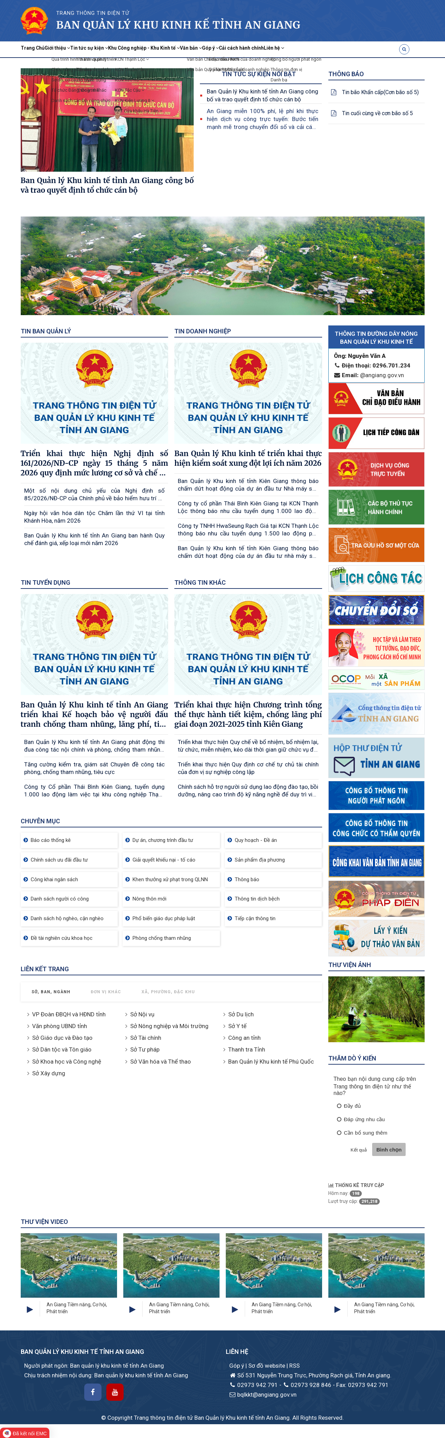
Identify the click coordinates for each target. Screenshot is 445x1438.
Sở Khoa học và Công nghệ (66, 1061)
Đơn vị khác (106, 991)
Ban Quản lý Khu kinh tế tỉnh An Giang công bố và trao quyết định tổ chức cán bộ (262, 95)
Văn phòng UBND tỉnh (59, 1026)
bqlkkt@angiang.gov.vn (263, 1394)
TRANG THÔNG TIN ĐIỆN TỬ (92, 13)
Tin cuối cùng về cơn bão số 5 (377, 113)
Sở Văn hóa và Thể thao (160, 1061)
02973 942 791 (253, 1384)
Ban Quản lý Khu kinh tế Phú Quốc (271, 1061)
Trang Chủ (39, 49)
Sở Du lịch (241, 1014)
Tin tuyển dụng (45, 582)
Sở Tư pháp (144, 1049)
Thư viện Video (44, 1221)
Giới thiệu (76, 49)
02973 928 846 (307, 1384)
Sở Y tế (237, 1026)
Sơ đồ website (267, 1365)
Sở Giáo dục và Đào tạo (62, 1037)
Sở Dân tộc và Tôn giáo (61, 1049)
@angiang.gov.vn (369, 375)
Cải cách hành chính (337, 49)
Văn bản (261, 49)
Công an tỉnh (244, 1037)
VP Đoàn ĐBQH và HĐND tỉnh (69, 1014)
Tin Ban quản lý (46, 331)
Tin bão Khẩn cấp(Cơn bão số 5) (380, 92)
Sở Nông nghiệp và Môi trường (169, 1026)
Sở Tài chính (145, 1037)
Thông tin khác (200, 582)
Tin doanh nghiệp (202, 331)
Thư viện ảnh (349, 964)
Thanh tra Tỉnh (246, 1049)
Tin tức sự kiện (122, 49)
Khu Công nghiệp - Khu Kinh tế (196, 49)
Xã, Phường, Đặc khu (168, 991)
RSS (294, 1365)
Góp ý (292, 49)
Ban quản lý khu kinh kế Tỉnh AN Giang (178, 24)
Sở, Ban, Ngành (50, 991)
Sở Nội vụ (142, 1014)
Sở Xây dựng (48, 1073)
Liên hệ (384, 49)
